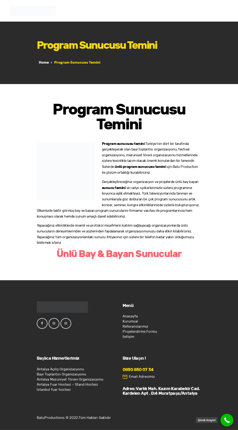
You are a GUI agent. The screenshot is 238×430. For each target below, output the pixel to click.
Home (44, 62)
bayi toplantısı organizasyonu (154, 149)
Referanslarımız (135, 327)
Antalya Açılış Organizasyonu (60, 369)
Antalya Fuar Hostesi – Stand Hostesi (67, 385)
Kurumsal (130, 321)
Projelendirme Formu (140, 332)
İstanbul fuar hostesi (54, 390)
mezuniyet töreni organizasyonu (151, 155)
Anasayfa (130, 316)
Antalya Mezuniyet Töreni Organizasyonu (70, 379)
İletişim (128, 337)
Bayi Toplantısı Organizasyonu (61, 374)
